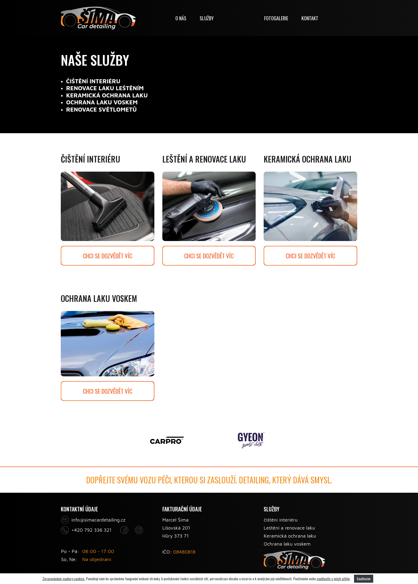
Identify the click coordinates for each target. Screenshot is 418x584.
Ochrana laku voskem (287, 544)
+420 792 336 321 (91, 530)
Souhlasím (364, 578)
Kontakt (310, 18)
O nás (180, 18)
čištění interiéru (281, 520)
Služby (207, 18)
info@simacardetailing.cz (98, 520)
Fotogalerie (276, 18)
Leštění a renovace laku (289, 528)
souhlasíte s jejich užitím (333, 578)
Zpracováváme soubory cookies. (63, 578)
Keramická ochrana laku (290, 536)
